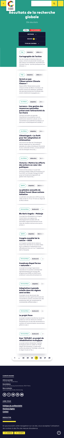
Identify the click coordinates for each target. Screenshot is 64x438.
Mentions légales (9, 409)
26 (41, 358)
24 (32, 358)
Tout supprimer (35, 30)
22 (23, 358)
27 (45, 358)
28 (49, 358)
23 (28, 358)
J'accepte (20, 433)
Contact (5, 412)
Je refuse (8, 433)
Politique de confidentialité (12, 406)
